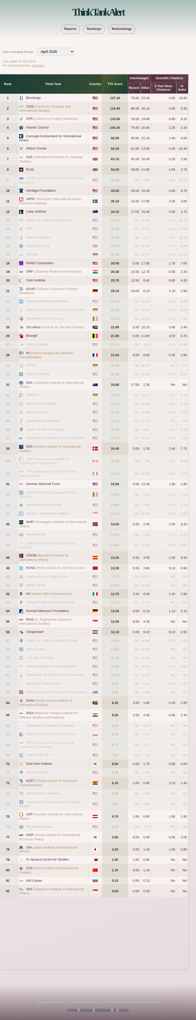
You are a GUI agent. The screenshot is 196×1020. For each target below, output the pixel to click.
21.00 (115, 355)
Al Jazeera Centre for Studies (47, 859)
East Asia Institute (39, 764)
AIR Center (34, 881)
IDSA (48, 715)
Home (72, 1010)
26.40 (115, 272)
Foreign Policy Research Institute (50, 602)
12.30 (115, 611)
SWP (55, 310)
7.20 (115, 755)
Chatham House (38, 246)
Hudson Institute (38, 374)
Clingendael (35, 632)
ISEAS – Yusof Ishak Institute (47, 513)
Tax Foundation (37, 772)
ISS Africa (55, 327)
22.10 (115, 319)
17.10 (115, 421)
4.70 (115, 816)
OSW (51, 734)
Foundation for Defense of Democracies (55, 675)
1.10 (115, 870)
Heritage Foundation (41, 190)
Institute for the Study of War (47, 576)
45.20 (115, 180)
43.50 (115, 191)
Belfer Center (35, 585)
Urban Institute (36, 344)
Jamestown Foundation (43, 421)
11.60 (115, 649)
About (124, 1010)
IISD (44, 461)
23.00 (115, 301)
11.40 (115, 658)
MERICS (32, 395)
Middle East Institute (41, 403)
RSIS (45, 622)
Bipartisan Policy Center (43, 683)
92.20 (115, 148)
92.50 (115, 138)
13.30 (115, 558)
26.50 (115, 263)
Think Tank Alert (98, 12)
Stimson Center (37, 412)
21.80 (115, 336)
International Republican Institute (50, 725)
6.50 (115, 764)
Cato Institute (35, 280)
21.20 (115, 344)
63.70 (115, 159)
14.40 (115, 514)
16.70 (115, 438)
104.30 (115, 128)
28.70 (115, 246)
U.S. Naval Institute (40, 657)
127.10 (115, 98)
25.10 (115, 291)
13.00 (115, 585)
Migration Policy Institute (44, 505)
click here (38, 65)
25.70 (115, 280)
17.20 (115, 412)
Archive (86, 1010)
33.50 (115, 229)
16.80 (115, 430)
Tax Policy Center (39, 827)
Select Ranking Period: (18, 51)
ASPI (56, 692)
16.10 (115, 474)
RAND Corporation (40, 263)
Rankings (94, 29)
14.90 (115, 505)
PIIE (29, 228)
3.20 (115, 849)
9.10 (115, 684)
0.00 (115, 891)
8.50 (115, 692)
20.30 (115, 365)
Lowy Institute (36, 211)
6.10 (115, 783)
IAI (49, 594)
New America (35, 534)
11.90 (115, 641)
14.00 (115, 524)
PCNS (55, 568)
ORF (54, 271)
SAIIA (45, 703)
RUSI (30, 169)
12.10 (115, 632)
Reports (70, 29)
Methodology (122, 29)
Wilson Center (36, 148)
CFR (52, 119)
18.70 (115, 404)
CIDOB (44, 557)
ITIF (46, 745)
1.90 (115, 860)
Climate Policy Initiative (43, 793)
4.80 (115, 804)
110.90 (115, 119)
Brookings (33, 98)
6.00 (115, 793)
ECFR (30, 365)
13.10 (115, 576)
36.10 (115, 201)
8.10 (115, 725)
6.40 (115, 772)
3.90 (115, 837)
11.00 (115, 666)
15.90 (115, 484)
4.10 (115, 827)
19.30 (115, 395)
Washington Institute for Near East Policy (55, 438)
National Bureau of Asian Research (51, 666)
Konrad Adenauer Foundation (47, 611)
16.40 (115, 448)
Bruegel (32, 336)
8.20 (115, 703)
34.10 (115, 212)
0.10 (115, 881)
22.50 (115, 310)
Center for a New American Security (52, 640)
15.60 (115, 494)
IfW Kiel (32, 254)
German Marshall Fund (43, 484)
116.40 (115, 108)
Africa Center (35, 649)
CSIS (44, 109)
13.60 (115, 545)
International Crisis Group (44, 318)
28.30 (115, 255)
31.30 (115, 237)
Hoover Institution (39, 237)
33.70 (115, 220)
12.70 (115, 594)
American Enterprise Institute (47, 301)
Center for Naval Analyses (45, 429)
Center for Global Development (48, 220)
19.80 (115, 385)
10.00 (115, 675)
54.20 (115, 169)
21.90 (115, 327)
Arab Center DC (37, 755)
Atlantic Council (37, 127)
